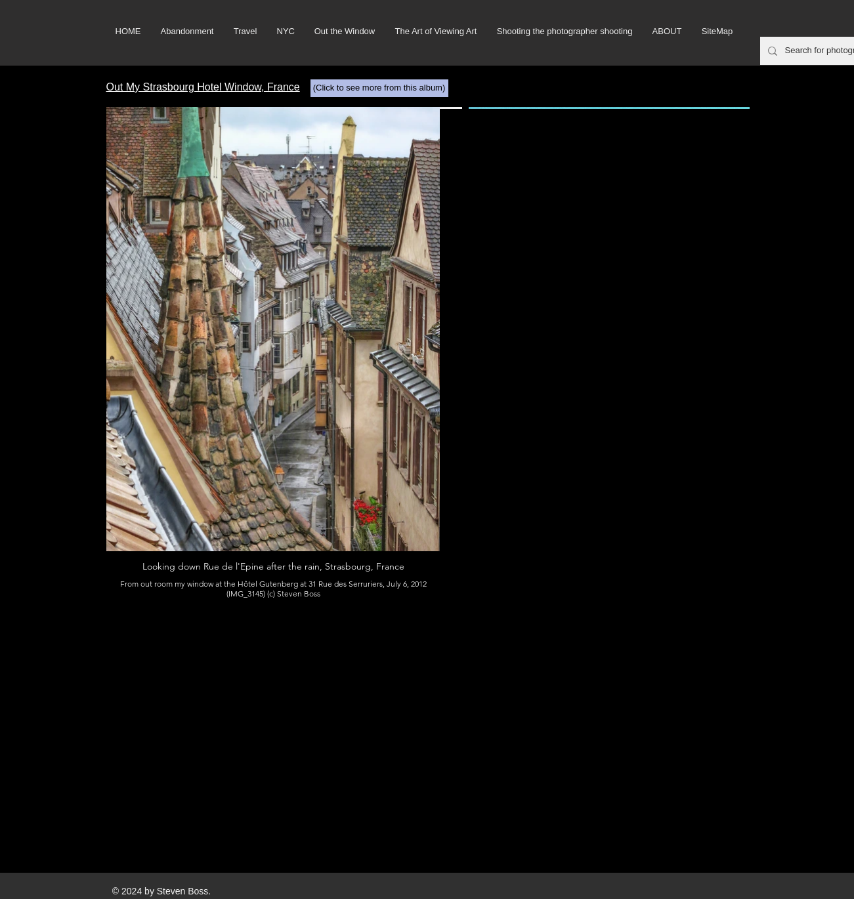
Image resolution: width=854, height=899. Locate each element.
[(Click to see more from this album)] (379, 88)
